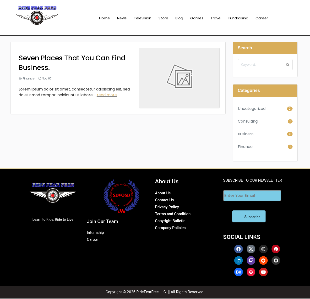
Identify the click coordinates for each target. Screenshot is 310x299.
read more (107, 95)
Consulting (248, 121)
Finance (28, 78)
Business (246, 134)
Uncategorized (252, 108)
